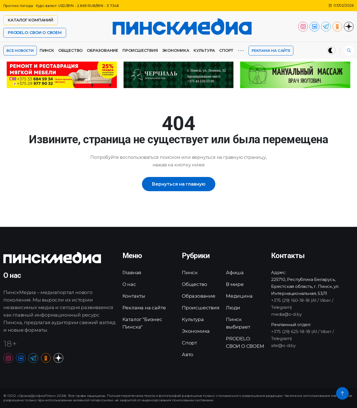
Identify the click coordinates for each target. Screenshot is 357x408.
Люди (233, 307)
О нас (129, 284)
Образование (102, 50)
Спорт (226, 50)
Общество (70, 50)
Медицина (239, 296)
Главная (132, 272)
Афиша (235, 272)
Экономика (175, 50)
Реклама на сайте (271, 50)
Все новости (20, 50)
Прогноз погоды (18, 6)
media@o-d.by (286, 314)
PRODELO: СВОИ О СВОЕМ (35, 32)
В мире (235, 284)
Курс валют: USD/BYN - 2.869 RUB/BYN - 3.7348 (77, 6)
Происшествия (140, 50)
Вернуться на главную (179, 184)
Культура (204, 50)
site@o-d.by (283, 345)
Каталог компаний (30, 20)
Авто (187, 354)
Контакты (133, 296)
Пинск (47, 50)
